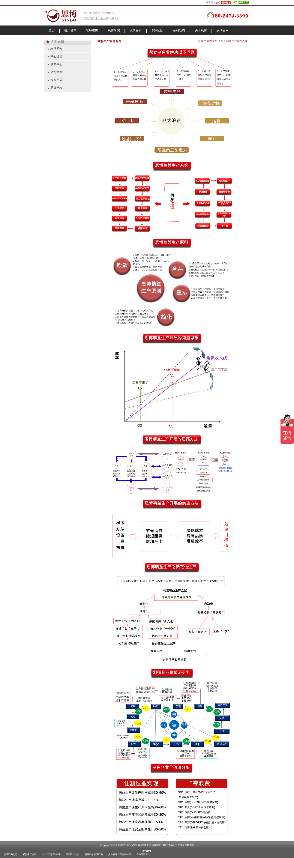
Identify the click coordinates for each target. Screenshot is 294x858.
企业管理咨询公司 (51, 854)
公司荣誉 (56, 72)
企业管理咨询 (143, 854)
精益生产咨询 (29, 854)
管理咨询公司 (10, 854)
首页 (221, 41)
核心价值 (56, 56)
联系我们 (210, 2)
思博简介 (56, 48)
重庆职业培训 (72, 854)
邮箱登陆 (189, 845)
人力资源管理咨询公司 (119, 854)
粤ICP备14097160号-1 (173, 845)
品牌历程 (56, 87)
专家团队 (56, 80)
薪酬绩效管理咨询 (94, 854)
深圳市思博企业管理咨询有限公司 (134, 845)
